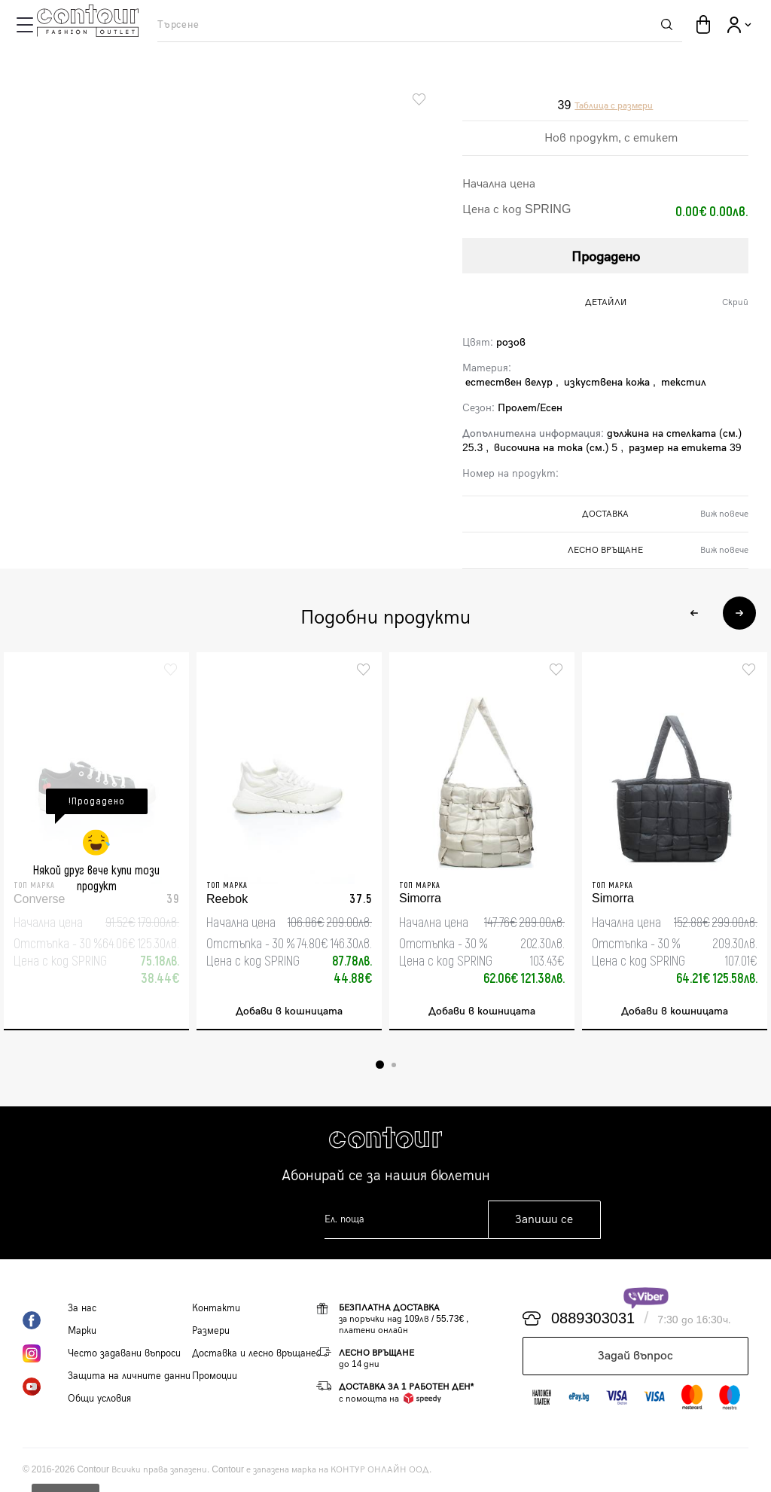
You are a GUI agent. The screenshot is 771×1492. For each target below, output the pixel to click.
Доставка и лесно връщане (254, 1353)
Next (739, 613)
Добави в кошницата (289, 1011)
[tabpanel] (96, 841)
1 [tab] (380, 1064)
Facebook (45, 1320)
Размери (211, 1331)
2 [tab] (394, 1065)
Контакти (216, 1308)
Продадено (605, 257)
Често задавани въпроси (124, 1353)
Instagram (45, 1353)
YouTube (45, 1386)
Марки (82, 1331)
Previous (694, 613)
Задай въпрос (635, 1356)
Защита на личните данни (129, 1376)
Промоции (214, 1376)
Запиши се (544, 1220)
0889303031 (593, 1319)
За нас (82, 1308)
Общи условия (99, 1399)
